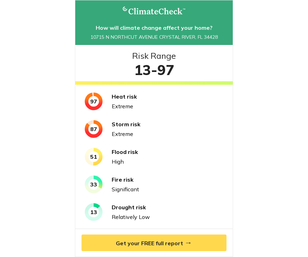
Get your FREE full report (154, 242)
